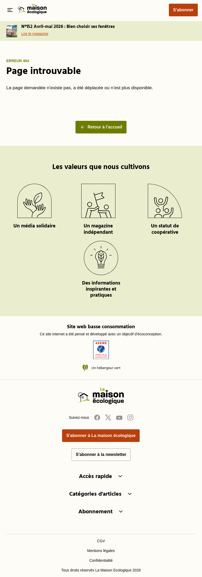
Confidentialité (101, 560)
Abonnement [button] (101, 511)
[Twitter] (108, 417)
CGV (101, 541)
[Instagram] (130, 417)
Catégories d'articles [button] (101, 494)
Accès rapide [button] (101, 476)
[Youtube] (119, 417)
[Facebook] (97, 417)
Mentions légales (101, 551)
